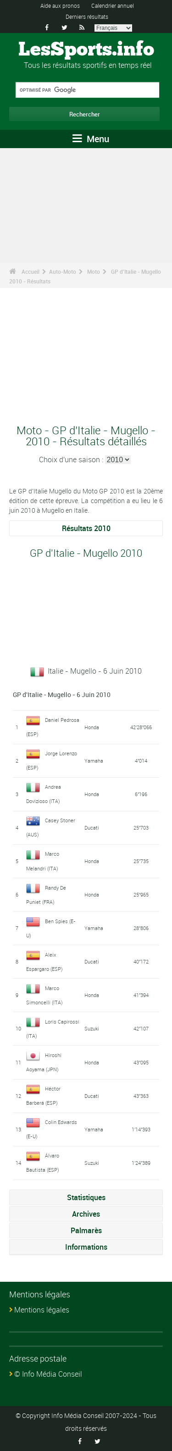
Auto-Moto (62, 271)
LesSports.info (86, 50)
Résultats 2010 (86, 528)
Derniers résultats (87, 16)
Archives (86, 1214)
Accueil (30, 271)
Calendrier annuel (112, 5)
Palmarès (86, 1230)
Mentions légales (41, 1310)
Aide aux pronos (60, 5)
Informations (86, 1247)
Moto (93, 271)
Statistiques (86, 1197)
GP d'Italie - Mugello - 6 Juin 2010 (62, 694)
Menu (90, 139)
